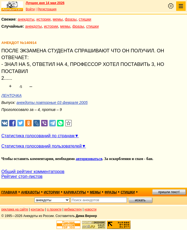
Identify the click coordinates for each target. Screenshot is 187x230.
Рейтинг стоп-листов (21, 176)
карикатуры (75, 192)
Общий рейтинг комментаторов (32, 171)
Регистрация (46, 9)
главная (9, 192)
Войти (30, 9)
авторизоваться (89, 159)
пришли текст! (169, 192)
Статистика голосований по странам (37, 135)
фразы (71, 19)
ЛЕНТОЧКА (11, 95)
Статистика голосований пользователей (41, 146)
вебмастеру (73, 209)
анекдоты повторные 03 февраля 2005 (52, 102)
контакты (37, 209)
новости (90, 209)
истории (44, 19)
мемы (58, 19)
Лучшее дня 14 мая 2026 (45, 3)
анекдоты (26, 19)
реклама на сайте (14, 209)
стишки (85, 19)
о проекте (54, 209)
